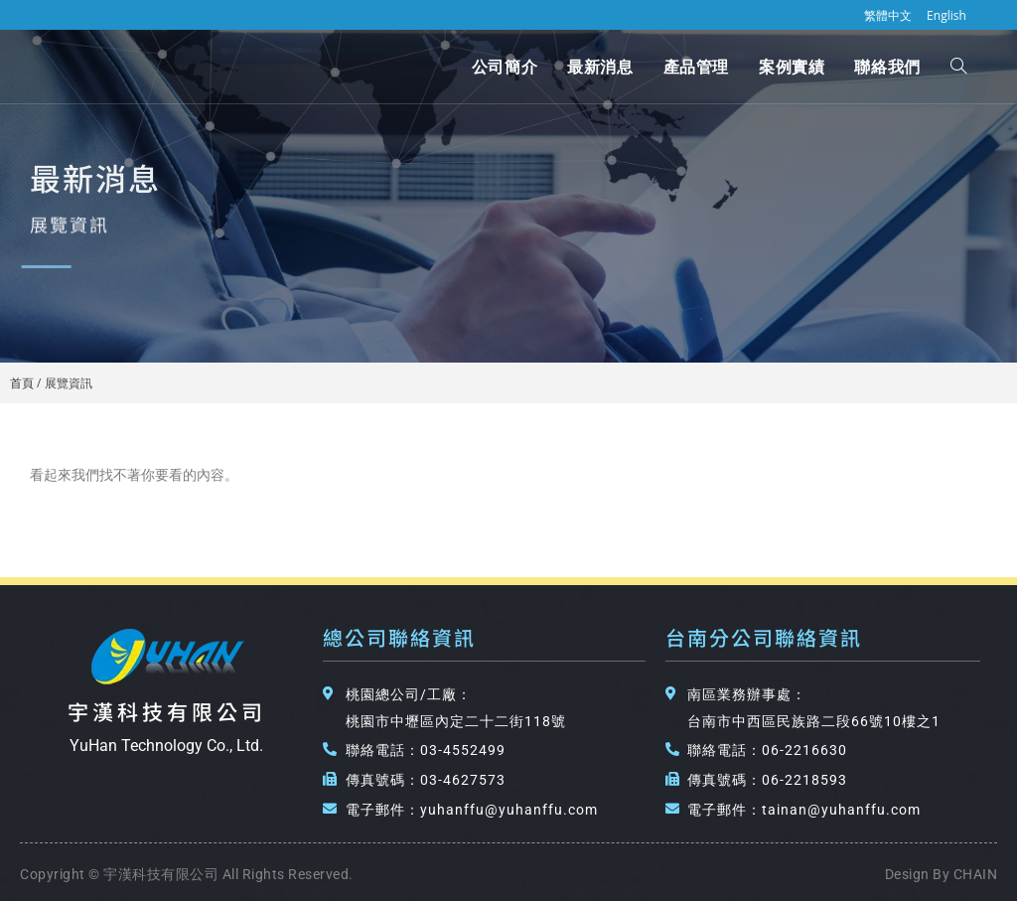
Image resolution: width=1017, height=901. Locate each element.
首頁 (22, 382)
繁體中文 (888, 15)
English (946, 15)
